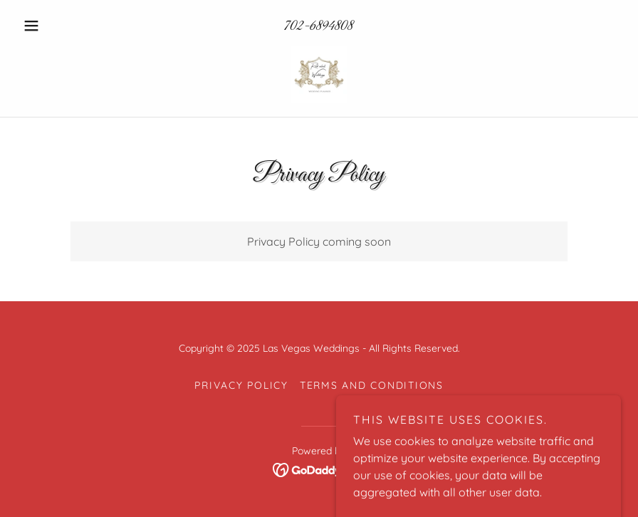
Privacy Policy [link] (241, 385)
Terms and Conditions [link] (372, 385)
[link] (319, 74)
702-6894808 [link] (318, 26)
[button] (62, 25)
